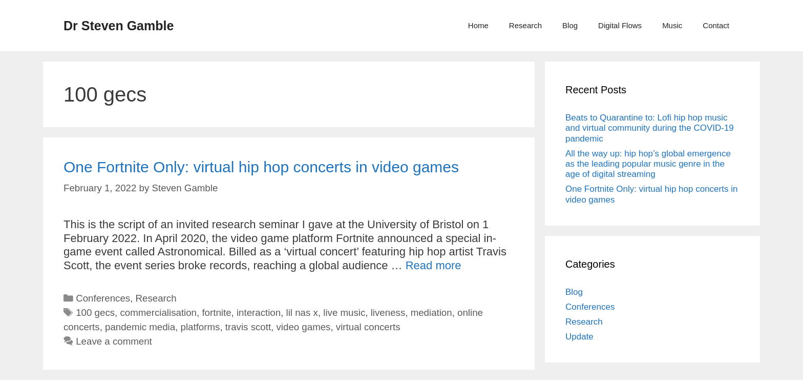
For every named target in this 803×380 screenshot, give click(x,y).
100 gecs (95, 312)
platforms (200, 327)
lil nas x (302, 312)
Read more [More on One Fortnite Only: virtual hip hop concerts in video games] (433, 265)
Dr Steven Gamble (119, 25)
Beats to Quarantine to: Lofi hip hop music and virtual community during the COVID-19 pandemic (649, 128)
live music (344, 312)
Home (478, 25)
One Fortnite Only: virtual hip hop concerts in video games (261, 166)
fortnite (216, 312)
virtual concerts (368, 327)
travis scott (248, 327)
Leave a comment (114, 341)
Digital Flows (620, 25)
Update (579, 337)
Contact (716, 25)
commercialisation (158, 312)
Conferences (103, 298)
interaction (259, 312)
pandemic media (140, 327)
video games (304, 327)
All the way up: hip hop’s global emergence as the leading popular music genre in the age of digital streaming (648, 164)
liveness (388, 312)
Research (525, 25)
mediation (431, 312)
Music (672, 25)
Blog (570, 25)
